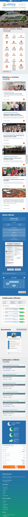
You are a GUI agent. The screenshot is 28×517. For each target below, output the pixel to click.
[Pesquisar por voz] (23, 4)
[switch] (11, 0)
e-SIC (3, 502)
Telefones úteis (5, 507)
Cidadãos (6, 28)
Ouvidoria (4, 501)
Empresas (19, 28)
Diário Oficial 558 (16, 322)
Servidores (12, 28)
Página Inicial (5, 487)
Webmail (15, 0)
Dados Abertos (5, 495)
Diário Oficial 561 (16, 309)
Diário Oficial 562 (16, 319)
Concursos (4, 506)
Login (19, 0)
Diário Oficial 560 (16, 313)
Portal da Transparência (14, 22)
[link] (10, 5)
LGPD (3, 493)
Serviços (4, 492)
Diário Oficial (5, 504)
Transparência (5, 488)
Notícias (4, 490)
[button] (26, 343)
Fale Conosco (5, 509)
